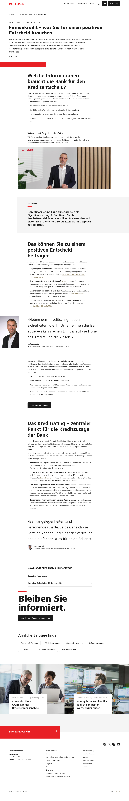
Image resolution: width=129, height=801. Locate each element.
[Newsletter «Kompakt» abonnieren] (35, 618)
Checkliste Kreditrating (60, 576)
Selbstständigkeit (69, 649)
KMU (26, 649)
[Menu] (104, 3)
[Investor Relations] (89, 754)
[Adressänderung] (88, 751)
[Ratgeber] (49, 764)
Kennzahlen (66, 281)
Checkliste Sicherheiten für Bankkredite (60, 583)
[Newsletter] (49, 770)
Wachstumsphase (52, 643)
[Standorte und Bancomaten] (55, 773)
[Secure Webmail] (88, 760)
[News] (48, 767)
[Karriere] (48, 754)
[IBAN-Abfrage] (87, 764)
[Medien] (85, 757)
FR (116, 792)
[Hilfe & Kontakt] (51, 751)
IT (119, 792)
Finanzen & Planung (29, 643)
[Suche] (98, 3)
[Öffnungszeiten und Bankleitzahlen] (58, 776)
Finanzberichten (46, 478)
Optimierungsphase (46, 649)
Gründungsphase (96, 643)
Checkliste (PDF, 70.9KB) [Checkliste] (42, 306)
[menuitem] (68, 3)
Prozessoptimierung (80, 293)
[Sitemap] (86, 767)
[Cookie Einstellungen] (53, 760)
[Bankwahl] (31, 732)
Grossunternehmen (74, 643)
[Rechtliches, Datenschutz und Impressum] (60, 757)
